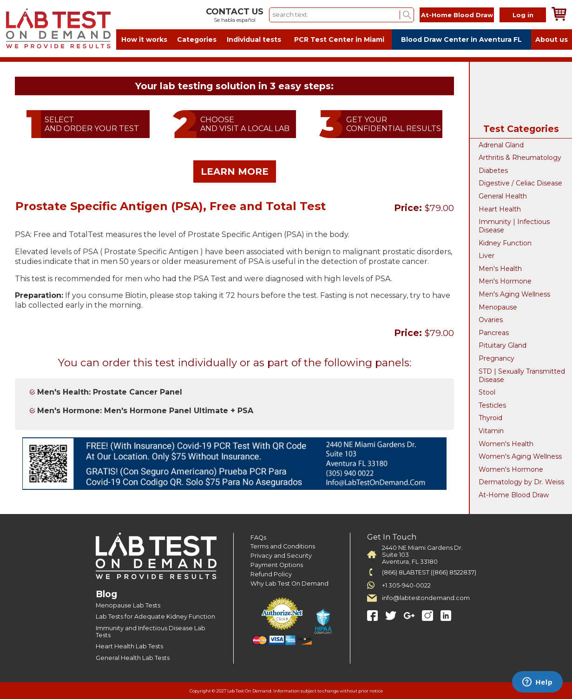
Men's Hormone (505, 281)
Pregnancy (496, 358)
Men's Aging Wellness (514, 294)
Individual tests (254, 39)
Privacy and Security (281, 555)
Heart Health (500, 209)
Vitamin (491, 431)
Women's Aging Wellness (520, 456)
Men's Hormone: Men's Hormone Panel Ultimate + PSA (145, 410)
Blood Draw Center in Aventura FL (461, 39)
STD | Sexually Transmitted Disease (522, 375)
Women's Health (506, 444)
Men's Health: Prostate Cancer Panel (109, 392)
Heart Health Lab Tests (129, 646)
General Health (503, 196)
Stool (487, 392)
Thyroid (490, 418)
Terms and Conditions (282, 546)
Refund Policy (271, 574)
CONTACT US (234, 12)
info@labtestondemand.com (426, 597)
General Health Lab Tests (133, 657)
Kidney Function (505, 243)
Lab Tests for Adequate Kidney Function (155, 616)
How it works (144, 39)
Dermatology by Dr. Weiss (521, 482)
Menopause (498, 307)
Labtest (58, 28)
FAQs (258, 537)
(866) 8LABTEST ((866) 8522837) (429, 572)
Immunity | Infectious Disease (514, 226)
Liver (486, 255)
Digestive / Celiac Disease (520, 183)
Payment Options (276, 564)
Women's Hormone (511, 469)
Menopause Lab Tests (128, 605)
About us (551, 39)
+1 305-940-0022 (406, 585)
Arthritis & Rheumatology (520, 157)
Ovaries (491, 320)
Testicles (492, 405)
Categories (197, 39)
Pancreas (494, 333)
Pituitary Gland (502, 345)
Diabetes (493, 170)
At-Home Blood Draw (457, 15)
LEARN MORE (235, 171)
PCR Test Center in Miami (339, 39)
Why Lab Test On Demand (289, 583)
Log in (523, 15)
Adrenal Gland (501, 145)
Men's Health (500, 268)
